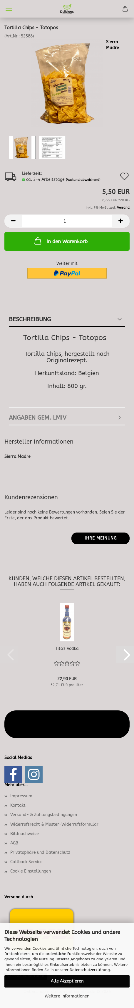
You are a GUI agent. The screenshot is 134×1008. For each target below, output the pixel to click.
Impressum (21, 796)
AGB (14, 843)
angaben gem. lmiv (37, 417)
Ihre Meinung (101, 538)
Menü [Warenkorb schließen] (9, 8)
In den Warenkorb (60, 240)
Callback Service (26, 861)
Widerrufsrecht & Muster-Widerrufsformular (54, 824)
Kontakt (18, 805)
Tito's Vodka (67, 648)
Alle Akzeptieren (67, 981)
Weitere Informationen (67, 996)
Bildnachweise (24, 833)
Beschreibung (30, 319)
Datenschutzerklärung (90, 970)
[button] (13, 221)
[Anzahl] (67, 221)
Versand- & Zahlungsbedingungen (43, 814)
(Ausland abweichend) (83, 180)
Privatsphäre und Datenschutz (40, 852)
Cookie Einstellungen (30, 871)
